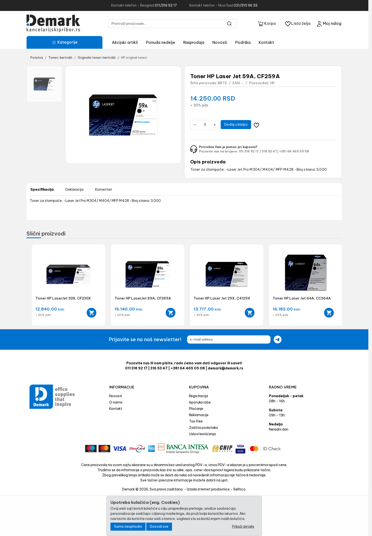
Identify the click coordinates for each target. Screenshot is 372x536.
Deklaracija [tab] (74, 189)
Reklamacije (199, 415)
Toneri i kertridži (60, 57)
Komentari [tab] (103, 189)
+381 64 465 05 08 (294, 151)
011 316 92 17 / (250, 151)
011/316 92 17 (166, 5)
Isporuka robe (200, 402)
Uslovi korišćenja (202, 434)
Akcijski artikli (125, 42)
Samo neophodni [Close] (128, 526)
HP (272, 83)
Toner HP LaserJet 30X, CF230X (63, 298)
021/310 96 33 (245, 5)
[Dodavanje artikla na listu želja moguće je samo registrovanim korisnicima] (256, 124)
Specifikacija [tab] (42, 189)
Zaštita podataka (203, 427)
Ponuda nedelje (160, 42)
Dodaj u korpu (235, 124)
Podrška (243, 42)
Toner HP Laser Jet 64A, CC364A (302, 298)
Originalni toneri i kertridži (97, 57)
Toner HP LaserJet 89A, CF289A (143, 298)
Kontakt (266, 42)
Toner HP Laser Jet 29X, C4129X (222, 298)
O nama (115, 402)
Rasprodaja (193, 42)
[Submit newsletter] (277, 339)
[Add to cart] (91, 313)
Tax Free (196, 421)
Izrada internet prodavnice (208, 489)
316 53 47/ (270, 151)
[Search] (229, 23)
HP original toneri (134, 57)
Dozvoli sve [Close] (159, 526)
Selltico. (239, 489)
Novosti (219, 42)
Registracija (198, 396)
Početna (36, 57)
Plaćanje (196, 408)
